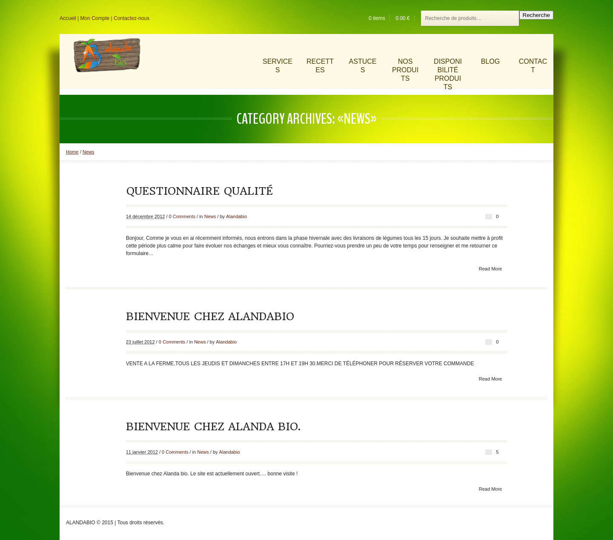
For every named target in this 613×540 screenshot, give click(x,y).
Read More (490, 268)
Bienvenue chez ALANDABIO (210, 316)
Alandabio (236, 216)
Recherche (536, 15)
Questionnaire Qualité (199, 191)
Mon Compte (94, 18)
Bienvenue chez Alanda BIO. (213, 426)
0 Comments (182, 216)
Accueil (68, 18)
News (89, 151)
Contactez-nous (131, 18)
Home (72, 151)
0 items (377, 18)
